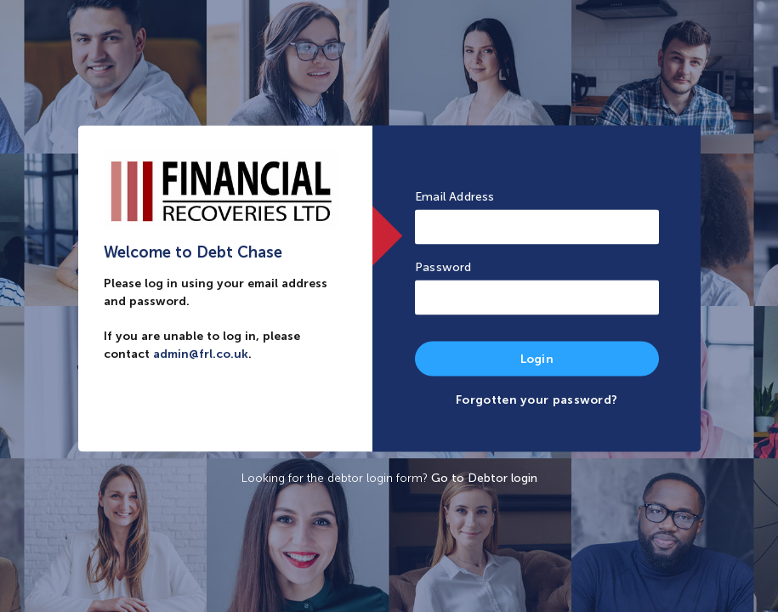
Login (537, 359)
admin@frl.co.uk (200, 354)
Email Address (455, 197)
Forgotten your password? (536, 400)
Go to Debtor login (484, 478)
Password (443, 267)
